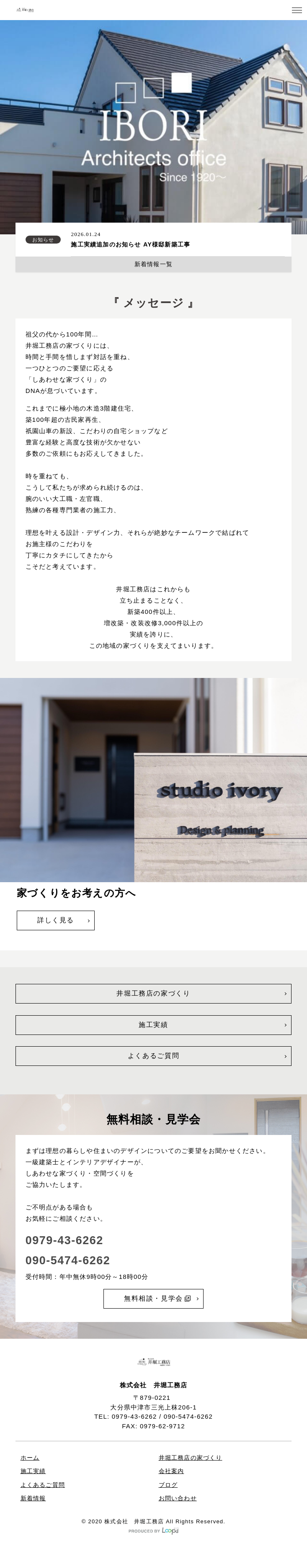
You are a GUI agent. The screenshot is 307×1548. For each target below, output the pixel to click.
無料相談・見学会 (157, 1298)
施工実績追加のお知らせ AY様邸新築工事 (130, 244)
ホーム (30, 1458)
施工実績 (153, 1024)
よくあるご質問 (153, 1055)
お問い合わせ (178, 1498)
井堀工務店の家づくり (153, 993)
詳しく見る (55, 920)
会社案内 (171, 1471)
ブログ (168, 1485)
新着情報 (33, 1498)
